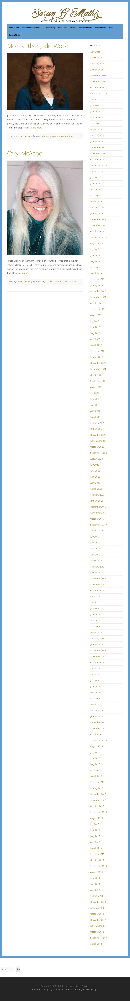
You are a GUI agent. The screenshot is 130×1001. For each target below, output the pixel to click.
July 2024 (94, 177)
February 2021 (97, 422)
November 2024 (98, 153)
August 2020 (96, 458)
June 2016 (95, 758)
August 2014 (96, 872)
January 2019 (96, 572)
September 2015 (98, 812)
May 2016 (95, 764)
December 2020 (98, 435)
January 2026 (96, 69)
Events (73, 27)
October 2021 (97, 375)
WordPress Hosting (73, 989)
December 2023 (98, 219)
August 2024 (96, 171)
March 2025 (96, 129)
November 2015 (98, 800)
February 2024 (97, 207)
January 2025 (96, 141)
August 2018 (96, 602)
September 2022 (98, 309)
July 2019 (94, 536)
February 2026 (97, 63)
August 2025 (96, 99)
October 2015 (97, 806)
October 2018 (97, 590)
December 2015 (98, 794)
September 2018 (98, 596)
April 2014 (95, 890)
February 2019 (97, 566)
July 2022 (94, 321)
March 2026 (96, 57)
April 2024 (95, 195)
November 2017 (98, 656)
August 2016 (96, 746)
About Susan (14, 27)
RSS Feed (87, 989)
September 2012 (98, 937)
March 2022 (96, 345)
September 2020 (98, 452)
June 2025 (95, 111)
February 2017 (97, 710)
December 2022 (98, 291)
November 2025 (98, 81)
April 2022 (95, 339)
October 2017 (97, 662)
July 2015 (94, 824)
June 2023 (95, 255)
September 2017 (98, 668)
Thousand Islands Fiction (31, 27)
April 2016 (95, 770)
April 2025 (95, 123)
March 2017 (96, 704)
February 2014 (97, 895)
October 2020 (97, 446)
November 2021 (98, 369)
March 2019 (96, 560)
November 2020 (98, 440)
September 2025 (98, 93)
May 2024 (95, 189)
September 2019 (98, 524)
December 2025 (98, 75)
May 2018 (95, 620)
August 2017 (96, 674)
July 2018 (94, 608)
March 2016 (96, 776)
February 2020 (97, 494)
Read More (36, 127)
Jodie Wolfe (46, 136)
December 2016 (98, 722)
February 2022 (97, 351)
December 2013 (98, 902)
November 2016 (98, 728)
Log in (95, 989)
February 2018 (97, 638)
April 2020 (95, 482)
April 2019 (95, 554)
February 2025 (97, 135)
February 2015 (97, 854)
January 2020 (96, 500)
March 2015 (96, 848)
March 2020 (96, 488)
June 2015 (95, 830)
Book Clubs (62, 27)
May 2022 (95, 333)
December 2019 (98, 506)
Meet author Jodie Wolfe (37, 46)
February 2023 (97, 279)
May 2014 (95, 884)
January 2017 (96, 716)
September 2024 (98, 165)
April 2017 (95, 698)
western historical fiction (63, 136)
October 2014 (97, 860)
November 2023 (98, 225)
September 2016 (98, 740)
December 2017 (98, 650)
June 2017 (95, 686)
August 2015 (96, 818)
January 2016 (96, 788)
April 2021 (95, 410)
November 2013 (98, 907)
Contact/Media (14, 35)
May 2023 (95, 261)
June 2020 (95, 470)
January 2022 (96, 357)
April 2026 (95, 51)
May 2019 (95, 548)
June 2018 (95, 614)
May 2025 (95, 117)
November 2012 (98, 925)
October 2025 (97, 87)
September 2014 (98, 866)
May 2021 (95, 405)
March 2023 (96, 273)
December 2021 (98, 363)
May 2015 (95, 836)
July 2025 (94, 105)
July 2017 (94, 680)
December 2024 (98, 147)
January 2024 (96, 213)
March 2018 (96, 632)
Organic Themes (56, 989)
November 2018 (98, 584)
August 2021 (96, 387)
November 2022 (98, 297)
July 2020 (94, 464)
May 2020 (95, 476)
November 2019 (98, 512)
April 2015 (95, 842)
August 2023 (96, 243)
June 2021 (95, 398)
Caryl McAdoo (24, 153)
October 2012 (97, 931)
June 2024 (95, 183)
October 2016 (97, 734)
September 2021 (98, 381)
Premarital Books (85, 27)
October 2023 (97, 231)
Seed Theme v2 (39, 989)
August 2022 (96, 315)
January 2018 (96, 644)
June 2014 (95, 878)
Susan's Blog (26, 136)
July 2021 (94, 393)
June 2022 (95, 327)
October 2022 (97, 303)
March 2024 (96, 201)
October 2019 (97, 518)
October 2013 (97, 913)
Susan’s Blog (50, 27)
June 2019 (95, 542)
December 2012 (98, 920)
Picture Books (100, 27)
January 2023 (96, 285)
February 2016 (97, 782)
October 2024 (97, 159)
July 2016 (94, 752)
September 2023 (98, 237)
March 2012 (96, 943)
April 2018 (95, 626)
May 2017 (95, 692)
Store (111, 27)
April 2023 (95, 267)
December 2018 (98, 578)
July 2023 (94, 249)
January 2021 (96, 428)
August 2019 (96, 530)
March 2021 (96, 417)
